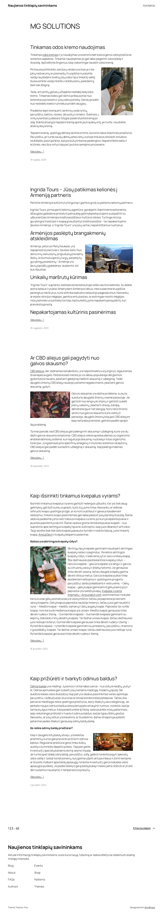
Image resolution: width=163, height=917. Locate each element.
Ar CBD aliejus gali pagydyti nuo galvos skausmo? (64, 360)
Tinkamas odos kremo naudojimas (67, 47)
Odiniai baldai (38, 686)
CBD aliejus (37, 371)
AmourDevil (46, 534)
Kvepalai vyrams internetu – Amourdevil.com (95, 593)
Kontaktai (149, 5)
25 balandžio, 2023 (39, 466)
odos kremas (50, 55)
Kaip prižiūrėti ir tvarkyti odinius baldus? (73, 678)
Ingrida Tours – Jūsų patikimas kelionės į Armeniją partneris (73, 192)
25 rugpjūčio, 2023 (39, 327)
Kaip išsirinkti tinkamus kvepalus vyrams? (75, 495)
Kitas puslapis (144, 828)
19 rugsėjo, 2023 (38, 159)
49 (17, 828)
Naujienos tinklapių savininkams (32, 5)
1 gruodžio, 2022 (38, 784)
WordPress (149, 907)
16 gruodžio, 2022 (39, 648)
